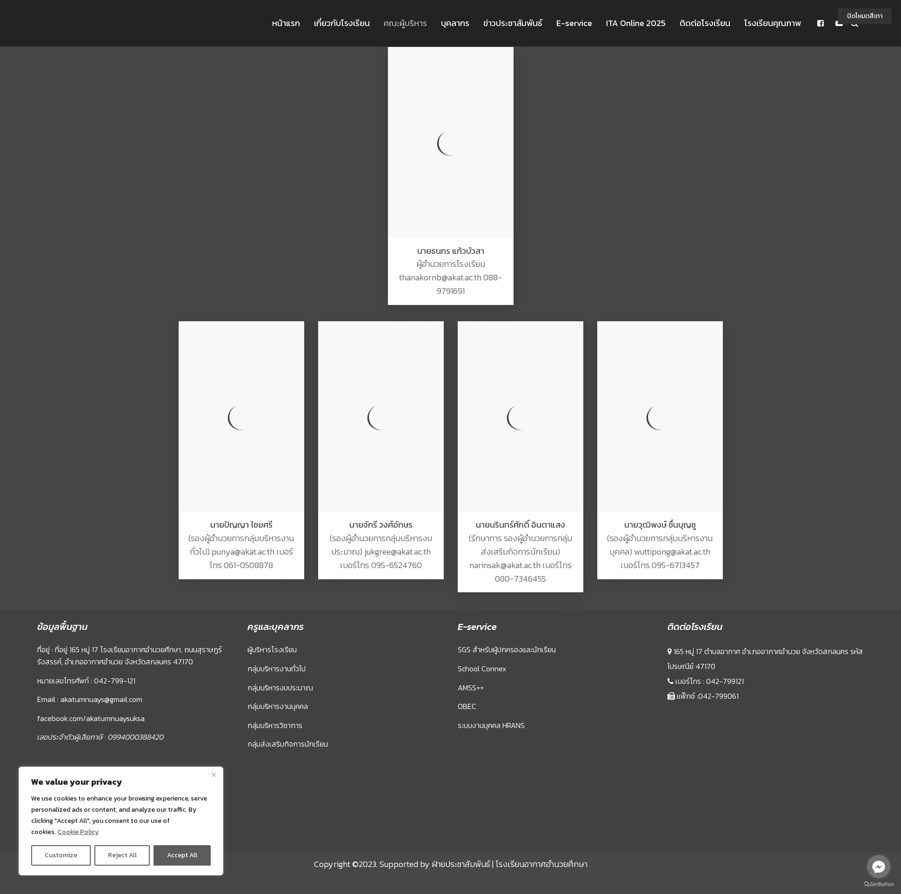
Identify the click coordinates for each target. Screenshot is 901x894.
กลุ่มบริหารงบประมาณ (280, 687)
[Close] (213, 774)
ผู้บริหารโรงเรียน (272, 649)
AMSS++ (471, 687)
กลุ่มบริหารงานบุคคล (277, 706)
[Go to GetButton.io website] (879, 884)
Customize (61, 855)
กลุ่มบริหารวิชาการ (274, 725)
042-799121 (725, 681)
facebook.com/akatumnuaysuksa (91, 718)
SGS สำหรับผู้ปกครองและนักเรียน (507, 649)
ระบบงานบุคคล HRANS (491, 725)
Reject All (122, 855)
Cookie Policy (78, 832)
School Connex (482, 668)
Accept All (182, 855)
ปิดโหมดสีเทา (864, 16)
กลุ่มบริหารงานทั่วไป (276, 668)
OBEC (467, 706)
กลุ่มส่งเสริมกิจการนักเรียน (287, 743)
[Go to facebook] (878, 866)
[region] (121, 821)
